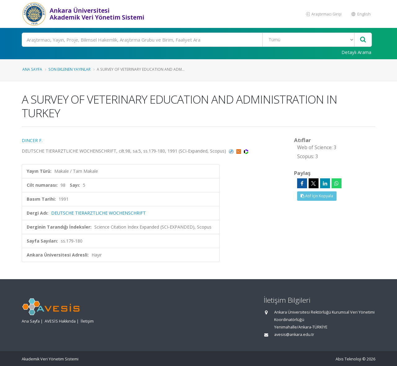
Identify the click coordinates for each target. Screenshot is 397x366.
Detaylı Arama (356, 52)
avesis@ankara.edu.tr (294, 334)
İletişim (87, 321)
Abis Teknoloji (348, 359)
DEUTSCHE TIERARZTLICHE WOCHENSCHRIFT (98, 213)
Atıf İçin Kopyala (317, 196)
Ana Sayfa (32, 69)
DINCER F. (32, 140)
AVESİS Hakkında (60, 321)
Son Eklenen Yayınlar (69, 69)
